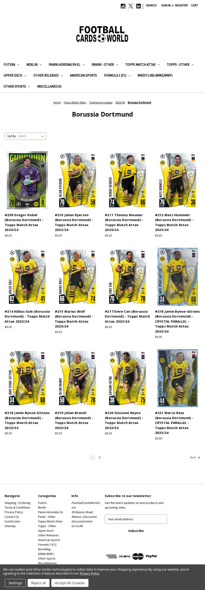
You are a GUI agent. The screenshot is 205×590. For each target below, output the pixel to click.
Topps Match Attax (142, 64)
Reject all (38, 583)
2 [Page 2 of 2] (99, 457)
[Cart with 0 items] (194, 5)
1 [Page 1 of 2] (92, 457)
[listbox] (32, 136)
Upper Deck (15, 75)
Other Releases (48, 75)
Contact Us (12, 517)
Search (151, 5)
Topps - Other (180, 64)
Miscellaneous (49, 86)
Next (195, 457)
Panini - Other (105, 64)
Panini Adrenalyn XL (66, 64)
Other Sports (17, 86)
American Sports (83, 75)
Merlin (34, 64)
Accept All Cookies (70, 583)
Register (181, 5)
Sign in (166, 5)
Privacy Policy (14, 512)
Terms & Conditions (17, 507)
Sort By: (11, 136)
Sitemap (10, 526)
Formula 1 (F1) (117, 75)
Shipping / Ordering (18, 503)
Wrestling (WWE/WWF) (155, 75)
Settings (15, 583)
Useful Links (12, 521)
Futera (11, 64)
